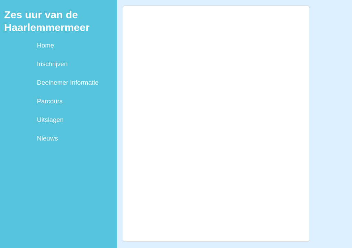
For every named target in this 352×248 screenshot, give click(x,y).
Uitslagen (50, 119)
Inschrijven (52, 64)
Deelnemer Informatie (67, 82)
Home (45, 45)
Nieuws (47, 138)
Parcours (50, 101)
